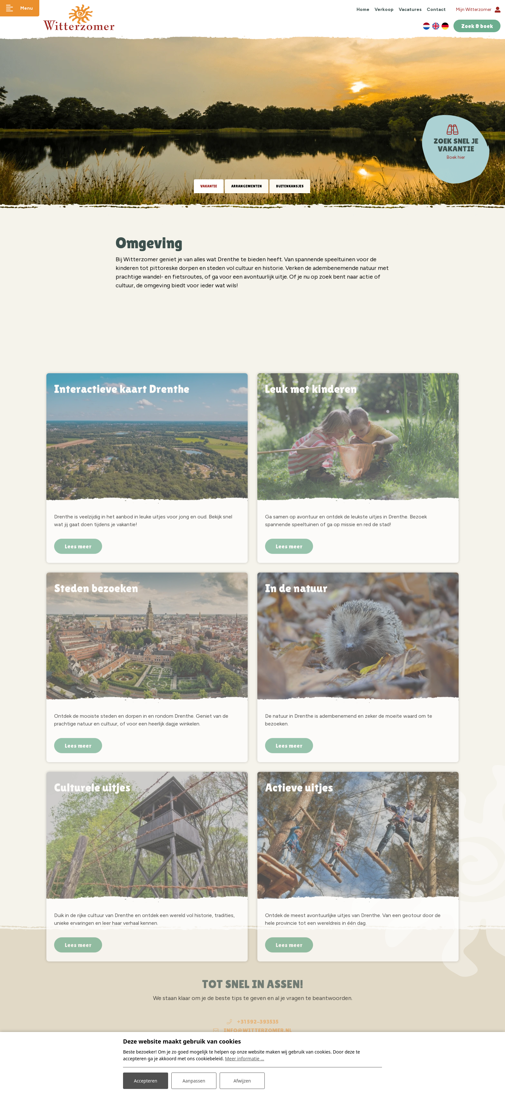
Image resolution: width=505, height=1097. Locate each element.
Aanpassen (193, 1080)
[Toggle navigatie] (21, 8)
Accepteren (145, 1080)
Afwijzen (242, 1080)
